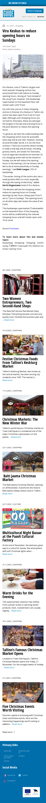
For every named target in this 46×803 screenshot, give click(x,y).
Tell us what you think (8, 757)
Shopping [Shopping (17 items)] (19, 242)
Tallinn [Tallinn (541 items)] (13, 245)
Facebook (11, 775)
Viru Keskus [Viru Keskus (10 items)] (34, 245)
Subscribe (7, 751)
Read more (7, 732)
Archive (40, 17)
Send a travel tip (28, 17)
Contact (21, 756)
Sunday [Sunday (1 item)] (5, 246)
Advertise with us (24, 752)
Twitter (25, 775)
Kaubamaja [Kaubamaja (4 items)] (7, 242)
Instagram (11, 780)
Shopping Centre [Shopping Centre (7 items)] (35, 242)
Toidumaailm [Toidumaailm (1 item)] (22, 246)
